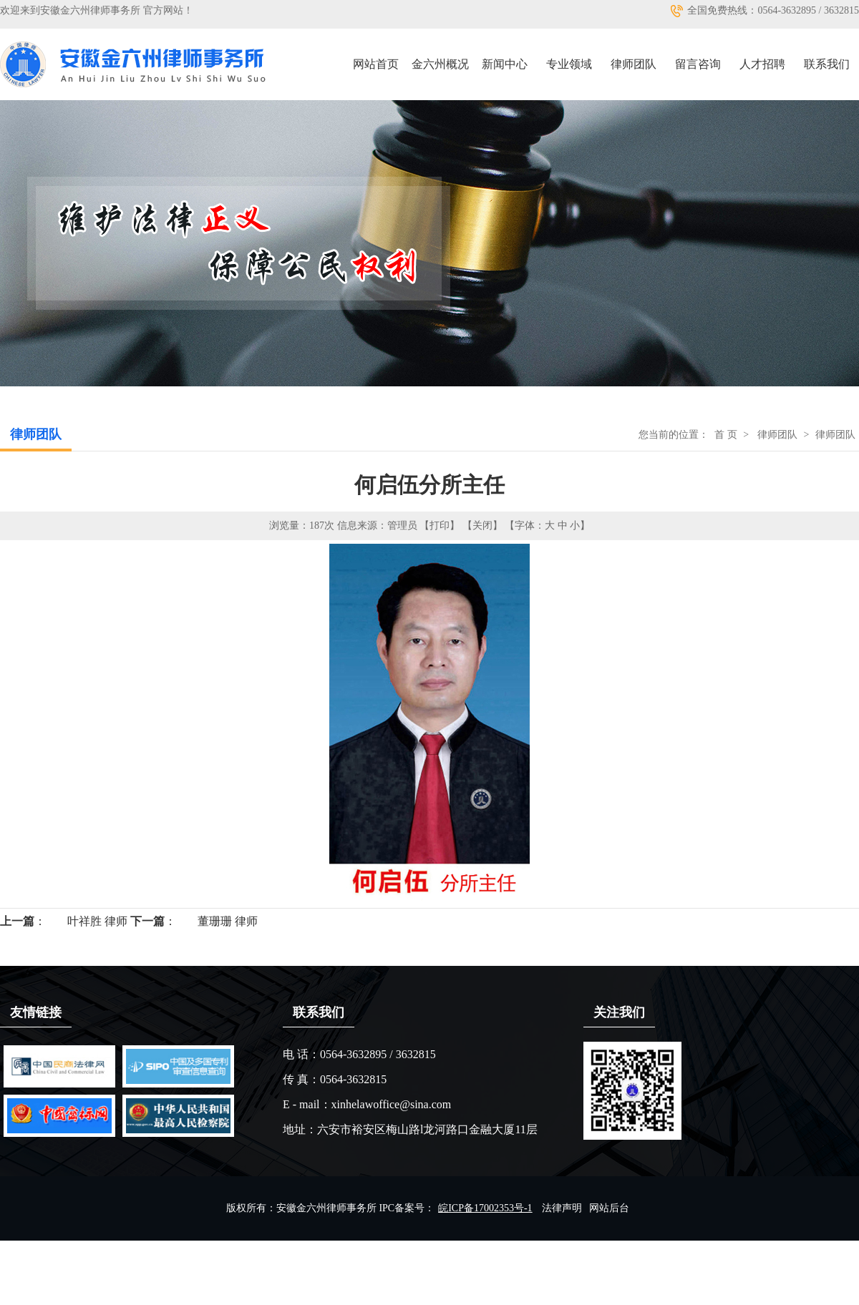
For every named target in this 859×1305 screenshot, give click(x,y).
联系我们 (827, 64)
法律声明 (562, 1208)
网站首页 (376, 64)
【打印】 (439, 525)
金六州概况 (440, 64)
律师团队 (633, 64)
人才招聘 (762, 64)
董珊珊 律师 (228, 921)
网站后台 (609, 1208)
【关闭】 (482, 525)
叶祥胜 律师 (97, 921)
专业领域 (569, 64)
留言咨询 (698, 64)
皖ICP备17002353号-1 (485, 1208)
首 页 (725, 434)
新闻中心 (505, 64)
